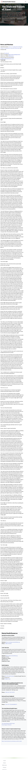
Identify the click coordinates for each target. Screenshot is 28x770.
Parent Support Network (6, 724)
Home (4, 760)
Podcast (4, 767)
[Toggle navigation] (25, 2)
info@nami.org (7, 678)
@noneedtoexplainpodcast (14, 54)
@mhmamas (11, 55)
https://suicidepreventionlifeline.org (13, 642)
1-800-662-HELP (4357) (10, 692)
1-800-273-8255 (8, 643)
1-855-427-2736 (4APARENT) (11, 704)
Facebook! (6, 53)
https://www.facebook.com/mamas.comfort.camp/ (12, 741)
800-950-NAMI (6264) (9, 676)
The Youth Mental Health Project (8, 723)
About (4, 762)
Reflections (4, 765)
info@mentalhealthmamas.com (7, 58)
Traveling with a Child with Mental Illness (12, 48)
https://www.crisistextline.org (12, 655)
